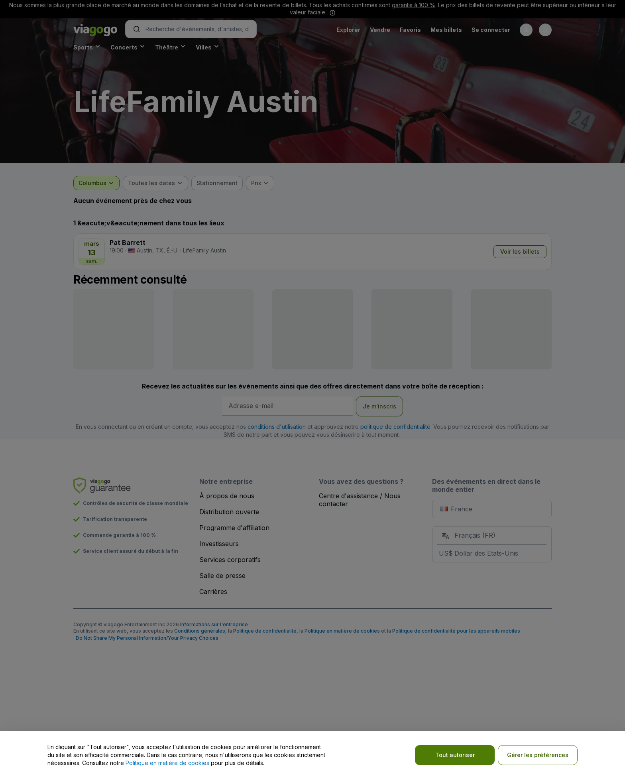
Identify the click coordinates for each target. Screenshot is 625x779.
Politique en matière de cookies (167, 762)
